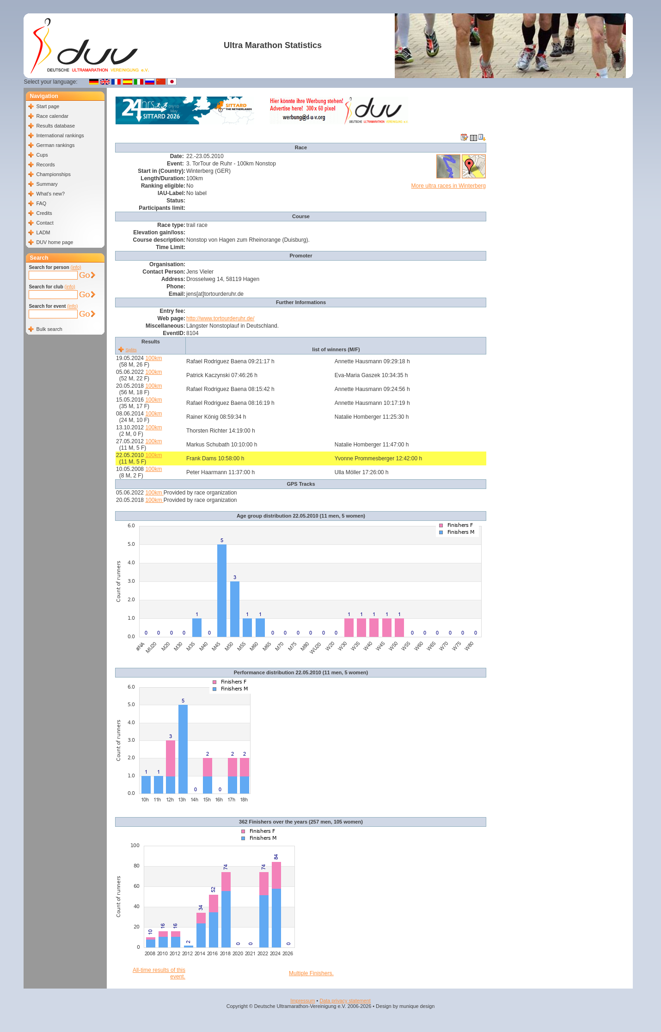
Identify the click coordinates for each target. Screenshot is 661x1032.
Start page (47, 106)
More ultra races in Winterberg (448, 186)
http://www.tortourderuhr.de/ (220, 318)
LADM (43, 232)
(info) (76, 267)
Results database (55, 125)
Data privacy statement (344, 1000)
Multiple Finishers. (311, 973)
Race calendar (52, 116)
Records (45, 164)
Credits (44, 213)
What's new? (50, 193)
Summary (46, 184)
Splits (130, 349)
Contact (44, 223)
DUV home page (54, 242)
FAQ (41, 203)
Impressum (302, 1000)
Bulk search (49, 329)
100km (153, 358)
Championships (53, 174)
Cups (42, 155)
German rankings (55, 145)
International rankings (60, 135)
